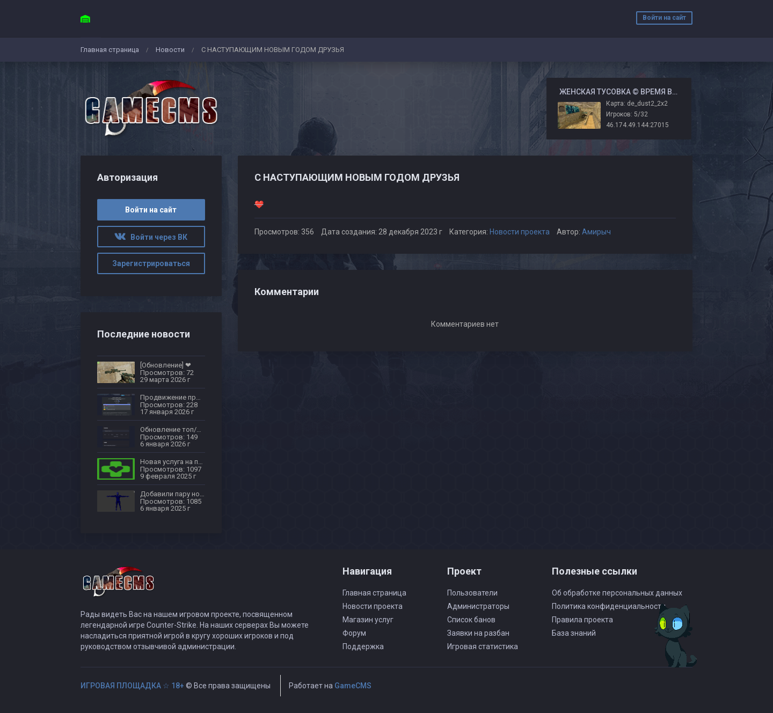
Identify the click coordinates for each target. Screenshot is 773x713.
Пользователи (472, 593)
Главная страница (110, 50)
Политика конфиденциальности (609, 606)
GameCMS (352, 685)
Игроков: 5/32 (627, 114)
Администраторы (478, 606)
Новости (170, 50)
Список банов (471, 619)
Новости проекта (520, 231)
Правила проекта (582, 619)
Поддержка (363, 646)
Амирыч (596, 231)
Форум (354, 633)
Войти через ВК (150, 237)
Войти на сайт (664, 17)
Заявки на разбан (478, 633)
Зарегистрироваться (151, 263)
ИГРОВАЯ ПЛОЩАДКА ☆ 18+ (132, 685)
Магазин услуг (367, 619)
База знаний (574, 633)
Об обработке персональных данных (617, 593)
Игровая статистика (482, 646)
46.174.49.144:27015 (637, 125)
